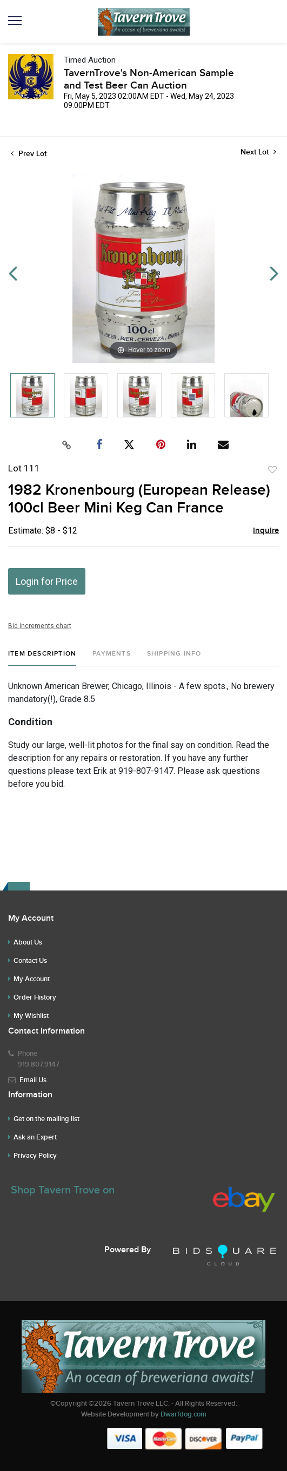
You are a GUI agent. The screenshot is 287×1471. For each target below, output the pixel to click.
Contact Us (30, 960)
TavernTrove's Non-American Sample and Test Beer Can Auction (149, 79)
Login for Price (47, 581)
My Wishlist (31, 1015)
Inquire (266, 531)
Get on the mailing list (46, 1119)
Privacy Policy (35, 1155)
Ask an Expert (35, 1137)
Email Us (32, 1080)
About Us (28, 942)
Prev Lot (28, 153)
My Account (32, 979)
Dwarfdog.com (183, 1414)
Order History (35, 997)
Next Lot (258, 152)
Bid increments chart (39, 626)
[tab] (42, 658)
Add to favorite (272, 470)
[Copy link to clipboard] (66, 444)
